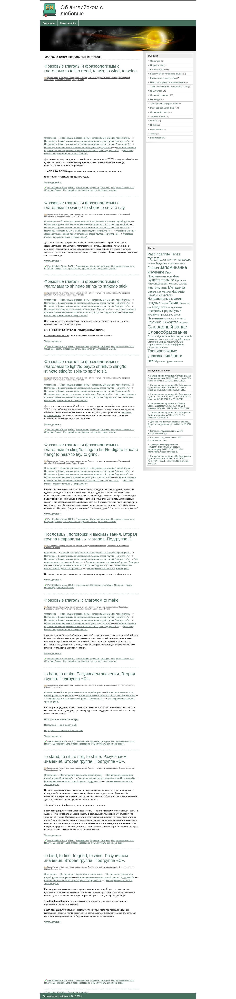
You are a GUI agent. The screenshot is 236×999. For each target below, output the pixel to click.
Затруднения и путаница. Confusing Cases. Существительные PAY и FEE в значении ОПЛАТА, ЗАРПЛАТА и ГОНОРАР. (169, 406)
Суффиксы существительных (166, 346)
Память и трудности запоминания (102, 78)
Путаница (155, 318)
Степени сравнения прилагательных (165, 342)
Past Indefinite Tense (57, 187)
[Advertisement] (91, 108)
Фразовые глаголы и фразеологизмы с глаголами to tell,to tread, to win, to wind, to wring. (91, 68)
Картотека (180, 280)
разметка (161, 361)
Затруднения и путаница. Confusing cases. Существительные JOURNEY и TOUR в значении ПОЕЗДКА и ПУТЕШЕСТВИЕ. (169, 387)
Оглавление (49, 23)
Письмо (154, 125)
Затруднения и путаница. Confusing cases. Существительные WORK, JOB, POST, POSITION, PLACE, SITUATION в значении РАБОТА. (169, 460)
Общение (48, 190)
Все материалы (157, 138)
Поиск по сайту (68, 23)
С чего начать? (73, 609)
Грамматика (52, 78)
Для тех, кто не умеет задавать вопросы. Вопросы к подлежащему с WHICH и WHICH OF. (169, 424)
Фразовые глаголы (107, 190)
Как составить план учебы (163, 78)
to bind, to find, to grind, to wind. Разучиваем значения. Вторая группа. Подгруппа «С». (86, 858)
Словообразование (52, 687)
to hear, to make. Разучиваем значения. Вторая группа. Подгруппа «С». (89, 676)
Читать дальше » (52, 182)
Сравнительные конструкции (160, 339)
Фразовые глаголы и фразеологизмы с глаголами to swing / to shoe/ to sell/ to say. (85, 205)
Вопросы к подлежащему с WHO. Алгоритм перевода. (165, 438)
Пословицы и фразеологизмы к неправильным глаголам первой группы (95, 138)
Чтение (81, 80)
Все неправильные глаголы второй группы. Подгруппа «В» (80, 565)
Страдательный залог (159, 344)
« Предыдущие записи (55, 992)
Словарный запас (63, 80)
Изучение (94, 187)
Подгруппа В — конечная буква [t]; (61, 725)
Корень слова (178, 283)
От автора (155, 61)
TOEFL (71, 187)
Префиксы (154, 311)
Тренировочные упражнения (164, 103)
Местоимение (157, 287)
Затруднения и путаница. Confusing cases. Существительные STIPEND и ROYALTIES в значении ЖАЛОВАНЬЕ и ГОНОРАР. (169, 396)
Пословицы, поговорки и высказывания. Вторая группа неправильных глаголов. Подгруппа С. (90, 536)
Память (58, 190)
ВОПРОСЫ (180, 263)
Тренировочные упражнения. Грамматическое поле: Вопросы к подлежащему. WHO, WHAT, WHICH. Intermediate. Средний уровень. (165, 448)
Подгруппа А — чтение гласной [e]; (61, 719)
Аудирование (156, 129)
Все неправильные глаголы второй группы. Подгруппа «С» (74, 698)
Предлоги (159, 307)
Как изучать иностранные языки (73, 78)
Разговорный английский (118, 546)
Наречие (178, 291)
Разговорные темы (174, 318)
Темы (74, 80)
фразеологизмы (89, 190)
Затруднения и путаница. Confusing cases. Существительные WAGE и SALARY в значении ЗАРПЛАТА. (169, 415)
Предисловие (156, 65)
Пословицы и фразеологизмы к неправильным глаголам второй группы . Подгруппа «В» (87, 144)
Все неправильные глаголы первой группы (81, 692)
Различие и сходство (163, 322)
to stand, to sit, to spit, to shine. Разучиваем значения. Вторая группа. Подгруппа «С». (85, 759)
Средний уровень (181, 339)
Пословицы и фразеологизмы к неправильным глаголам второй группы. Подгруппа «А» (86, 141)
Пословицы (49, 587)
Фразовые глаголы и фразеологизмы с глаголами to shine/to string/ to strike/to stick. (86, 283)
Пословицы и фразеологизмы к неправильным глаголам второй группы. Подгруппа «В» (86, 227)
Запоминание (82, 187)
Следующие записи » (78, 992)
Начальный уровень (160, 295)
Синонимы (183, 322)
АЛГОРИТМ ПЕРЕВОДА (176, 259)
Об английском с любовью (55, 996)
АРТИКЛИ (152, 263)
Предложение (175, 307)
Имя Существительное (163, 278)
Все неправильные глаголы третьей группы (108, 568)
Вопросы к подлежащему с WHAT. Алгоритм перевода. (165, 432)
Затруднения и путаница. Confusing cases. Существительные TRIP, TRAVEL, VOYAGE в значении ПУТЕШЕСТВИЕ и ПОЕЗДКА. (169, 378)
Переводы (123, 607)
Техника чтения (157, 116)
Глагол (153, 268)
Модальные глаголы (159, 291)
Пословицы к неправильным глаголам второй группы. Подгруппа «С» (78, 147)
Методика (105, 187)
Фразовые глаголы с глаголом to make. (82, 600)
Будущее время (166, 263)
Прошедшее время (169, 314)
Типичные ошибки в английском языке (168, 86)
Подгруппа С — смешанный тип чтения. (63, 730)
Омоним (164, 303)
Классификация (158, 283)
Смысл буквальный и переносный (107, 744)
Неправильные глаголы (122, 187)
